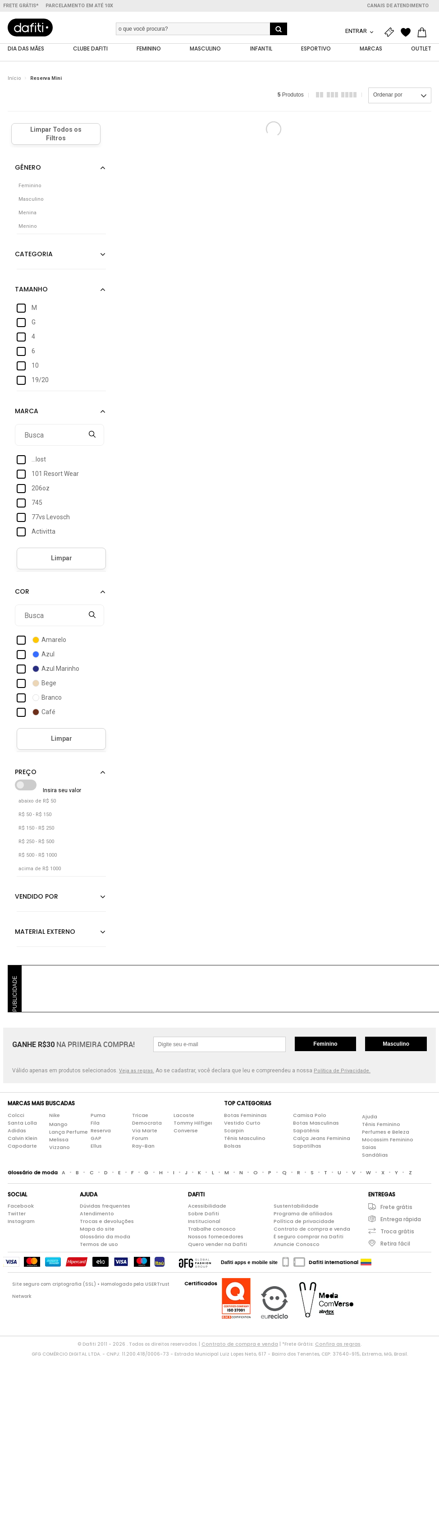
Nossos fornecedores (215, 1237)
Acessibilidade (207, 1206)
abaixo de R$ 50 (37, 801)
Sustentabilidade (296, 1206)
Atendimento (97, 1214)
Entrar (356, 31)
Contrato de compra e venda (312, 1229)
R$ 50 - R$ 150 (34, 815)
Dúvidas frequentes (105, 1206)
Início (14, 79)
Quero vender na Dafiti (217, 1244)
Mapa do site (97, 1229)
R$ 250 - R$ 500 (36, 842)
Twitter (17, 1214)
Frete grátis (396, 1207)
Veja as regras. (136, 1071)
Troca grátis (397, 1232)
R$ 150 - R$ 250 (36, 828)
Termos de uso (99, 1244)
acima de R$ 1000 (39, 869)
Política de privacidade (304, 1221)
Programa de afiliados (303, 1214)
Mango (58, 1124)
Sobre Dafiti (203, 1214)
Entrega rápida (400, 1219)
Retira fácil (395, 1244)
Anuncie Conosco (297, 1244)
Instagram (21, 1221)
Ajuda (369, 1116)
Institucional (204, 1221)
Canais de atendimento (398, 6)
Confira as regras (338, 1344)
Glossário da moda (105, 1237)
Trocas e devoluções (107, 1221)
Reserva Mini (46, 79)
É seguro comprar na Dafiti (308, 1237)
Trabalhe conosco (212, 1229)
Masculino (396, 1044)
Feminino (325, 1044)
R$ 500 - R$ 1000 (37, 855)
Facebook (21, 1206)
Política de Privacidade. (342, 1071)
